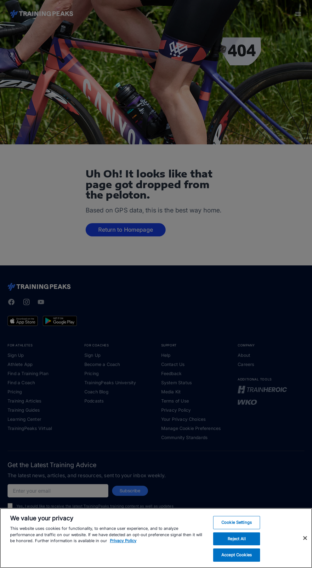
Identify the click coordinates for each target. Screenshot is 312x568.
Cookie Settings (236, 522)
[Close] (305, 538)
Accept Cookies (236, 554)
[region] (156, 538)
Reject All (236, 538)
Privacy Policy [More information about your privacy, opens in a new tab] (123, 540)
